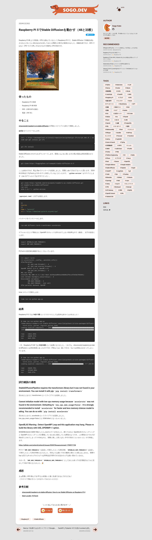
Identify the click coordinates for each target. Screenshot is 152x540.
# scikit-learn (118, 148)
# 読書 (107, 107)
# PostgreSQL (128, 123)
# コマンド (131, 129)
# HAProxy (129, 132)
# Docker (117, 88)
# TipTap (122, 142)
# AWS (129, 94)
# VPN (107, 187)
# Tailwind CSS (109, 196)
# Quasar (116, 161)
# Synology (108, 180)
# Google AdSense (110, 164)
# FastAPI (119, 94)
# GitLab (128, 91)
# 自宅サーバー (118, 113)
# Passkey (125, 174)
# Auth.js (107, 139)
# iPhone (107, 158)
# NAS (118, 180)
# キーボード (117, 126)
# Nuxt (107, 161)
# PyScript (128, 187)
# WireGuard (117, 187)
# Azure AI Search (110, 142)
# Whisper (108, 132)
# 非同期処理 (108, 145)
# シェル (129, 145)
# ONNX (107, 148)
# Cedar (107, 174)
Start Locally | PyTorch (30, 496)
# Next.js (107, 88)
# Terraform (130, 136)
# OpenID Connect (110, 193)
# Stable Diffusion (39, 519)
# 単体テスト (117, 107)
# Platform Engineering (111, 155)
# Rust (121, 129)
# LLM (129, 85)
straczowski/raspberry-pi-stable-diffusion (34, 126)
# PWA (117, 152)
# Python (107, 85)
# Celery (107, 184)
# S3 (124, 155)
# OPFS (119, 145)
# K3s (106, 113)
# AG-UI (117, 120)
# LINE (125, 120)
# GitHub (119, 177)
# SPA (121, 193)
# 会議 (117, 123)
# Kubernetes (118, 85)
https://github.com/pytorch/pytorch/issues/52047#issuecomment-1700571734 (47, 445)
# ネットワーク (129, 184)
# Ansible (118, 132)
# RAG (127, 107)
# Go (116, 116)
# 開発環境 (108, 91)
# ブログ (120, 97)
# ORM (120, 190)
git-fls (21, 131)
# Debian (107, 116)
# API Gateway (109, 190)
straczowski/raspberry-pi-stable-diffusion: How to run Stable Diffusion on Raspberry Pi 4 (53, 492)
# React (107, 120)
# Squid (133, 168)
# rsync (127, 180)
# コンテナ (120, 100)
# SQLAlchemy (123, 104)
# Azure (130, 100)
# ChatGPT (108, 171)
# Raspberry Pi (25, 519)
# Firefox (107, 152)
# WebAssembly (109, 129)
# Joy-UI (117, 184)
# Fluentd (125, 116)
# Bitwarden (108, 177)
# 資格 (107, 110)
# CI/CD (118, 91)
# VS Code (130, 113)
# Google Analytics (125, 164)
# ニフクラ (108, 136)
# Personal (119, 136)
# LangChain (119, 171)
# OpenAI (107, 123)
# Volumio (129, 177)
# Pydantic (123, 168)
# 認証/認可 (108, 100)
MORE (107, 38)
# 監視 (127, 126)
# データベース (109, 104)
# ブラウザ (118, 158)
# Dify (106, 126)
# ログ (115, 110)
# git (129, 171)
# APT (133, 104)
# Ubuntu (127, 88)
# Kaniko (124, 110)
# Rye (116, 174)
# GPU (130, 97)
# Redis (133, 155)
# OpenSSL (127, 161)
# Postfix (129, 148)
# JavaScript (108, 94)
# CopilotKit (118, 139)
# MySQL (129, 190)
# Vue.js (128, 158)
